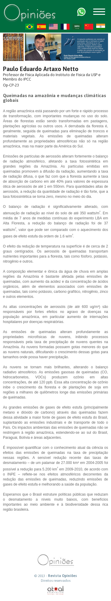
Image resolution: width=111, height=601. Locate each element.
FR (65, 27)
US (53, 27)
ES (41, 27)
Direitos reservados (55, 580)
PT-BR (29, 27)
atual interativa (55, 590)
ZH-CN (88, 27)
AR (77, 27)
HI (100, 27)
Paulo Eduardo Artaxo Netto (40, 68)
